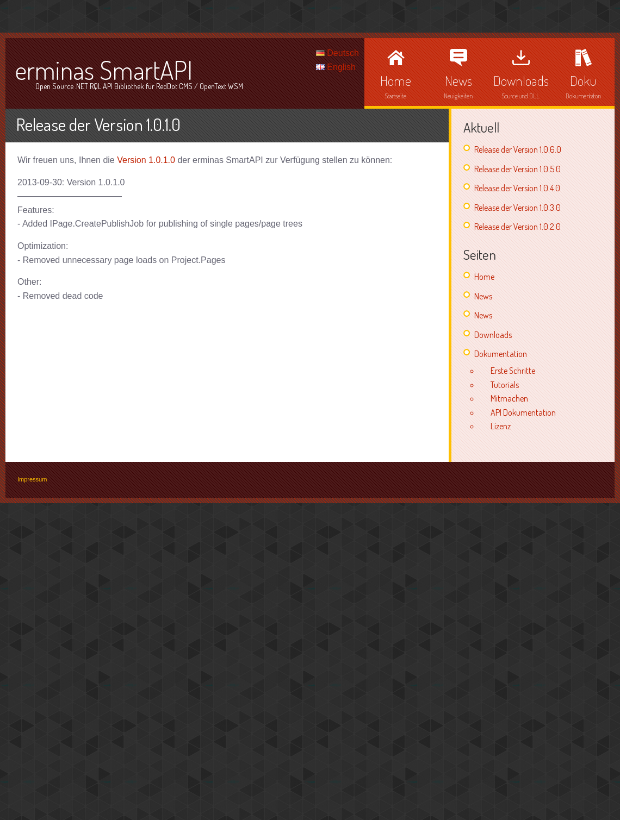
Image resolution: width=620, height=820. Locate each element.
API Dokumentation (523, 412)
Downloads (493, 334)
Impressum (32, 479)
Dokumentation (500, 353)
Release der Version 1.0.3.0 (517, 207)
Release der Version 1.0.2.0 (517, 226)
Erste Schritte (513, 370)
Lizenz (501, 426)
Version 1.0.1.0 (146, 160)
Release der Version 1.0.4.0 (517, 188)
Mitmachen (509, 398)
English (336, 67)
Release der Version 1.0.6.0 (517, 149)
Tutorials (505, 384)
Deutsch (337, 53)
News (483, 296)
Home (484, 276)
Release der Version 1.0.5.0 (517, 169)
